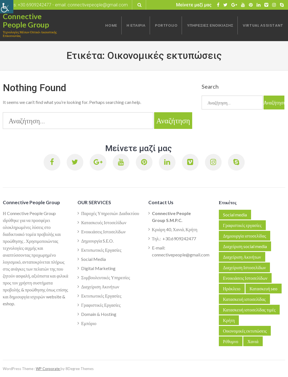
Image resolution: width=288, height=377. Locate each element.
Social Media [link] (93, 259)
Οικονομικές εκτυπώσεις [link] (245, 330)
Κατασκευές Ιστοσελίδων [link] (103, 222)
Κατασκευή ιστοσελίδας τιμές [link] (249, 309)
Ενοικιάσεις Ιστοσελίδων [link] (103, 231)
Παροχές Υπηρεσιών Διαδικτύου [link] (110, 213)
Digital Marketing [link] (98, 268)
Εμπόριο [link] (88, 323)
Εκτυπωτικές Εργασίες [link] (101, 250)
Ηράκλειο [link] (232, 288)
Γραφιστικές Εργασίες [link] (101, 305)
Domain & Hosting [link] (98, 314)
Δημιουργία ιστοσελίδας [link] (244, 235)
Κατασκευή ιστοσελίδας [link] (244, 299)
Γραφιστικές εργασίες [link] (242, 225)
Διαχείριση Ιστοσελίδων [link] (244, 267)
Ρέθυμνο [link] (230, 341)
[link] (6, 6)
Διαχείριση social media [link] (245, 246)
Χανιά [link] (253, 341)
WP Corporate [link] (48, 368)
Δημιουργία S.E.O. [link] (97, 240)
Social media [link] (235, 214)
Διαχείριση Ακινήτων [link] (100, 286)
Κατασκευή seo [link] (264, 288)
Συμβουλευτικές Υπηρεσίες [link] (105, 277)
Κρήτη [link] (229, 320)
